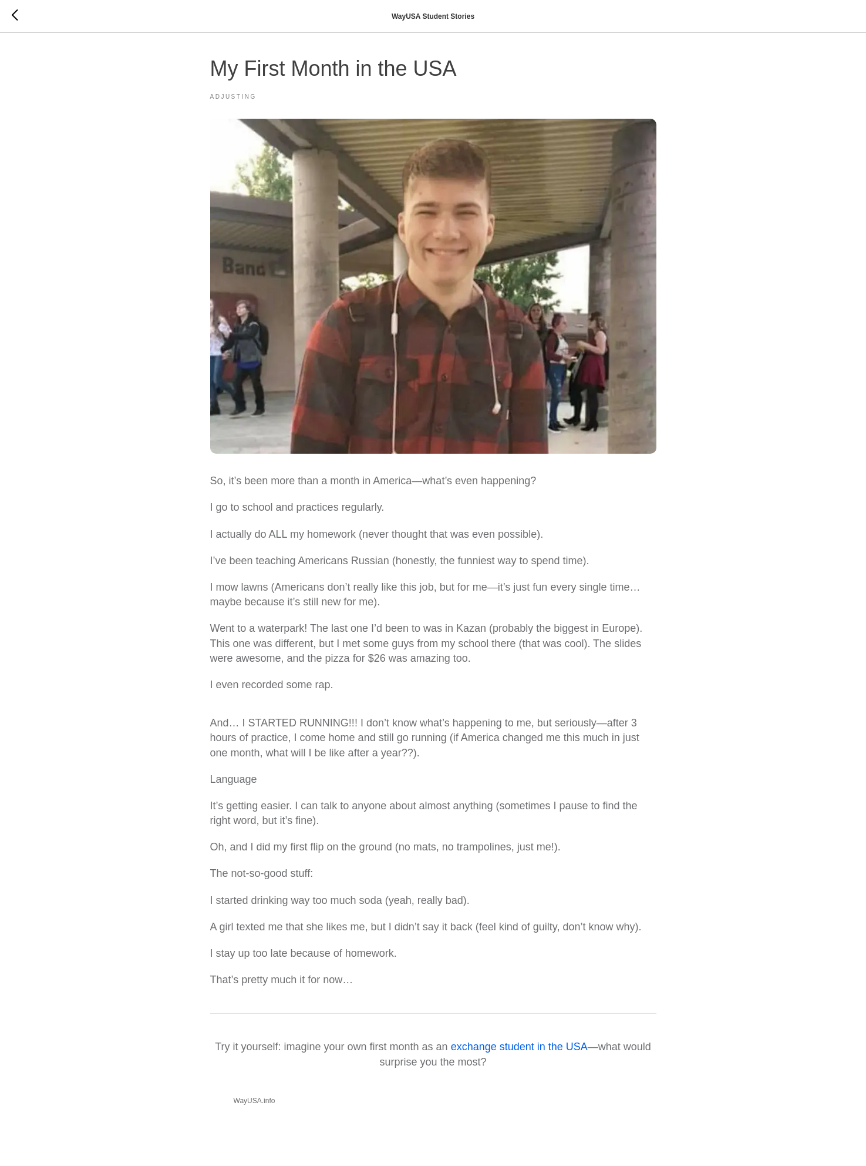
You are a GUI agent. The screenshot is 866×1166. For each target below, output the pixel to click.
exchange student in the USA (519, 1047)
